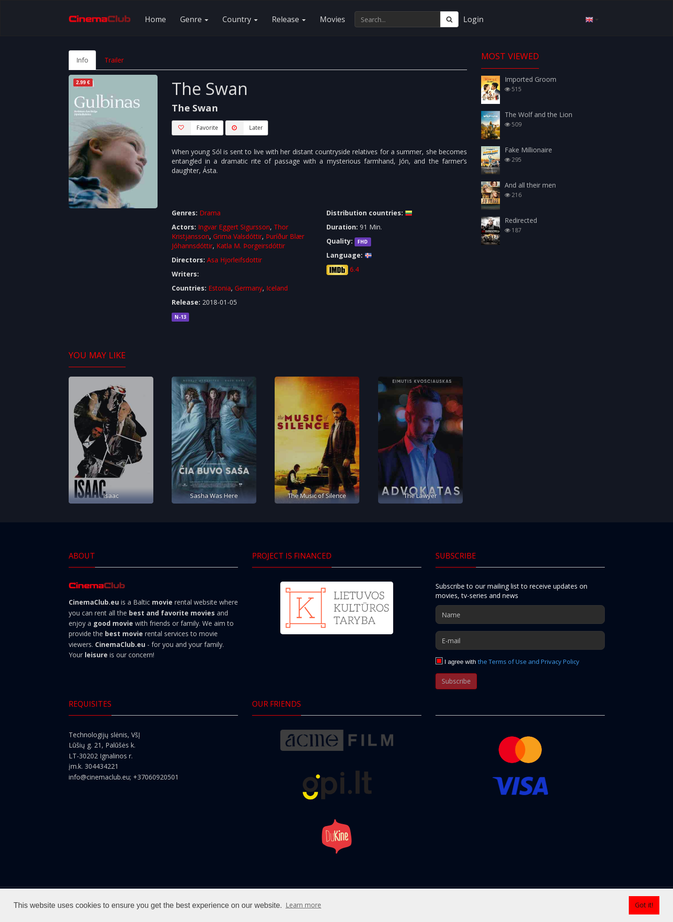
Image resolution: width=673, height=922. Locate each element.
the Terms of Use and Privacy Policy (528, 661)
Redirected (521, 220)
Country (240, 19)
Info (82, 59)
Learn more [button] (303, 904)
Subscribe (456, 681)
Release (289, 19)
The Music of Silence (317, 495)
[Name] (520, 614)
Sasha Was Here (214, 495)
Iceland (277, 288)
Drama (210, 212)
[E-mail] (520, 640)
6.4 (354, 269)
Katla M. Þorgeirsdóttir (250, 245)
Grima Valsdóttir (237, 236)
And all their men (530, 185)
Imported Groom (530, 79)
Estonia (219, 288)
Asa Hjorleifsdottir (234, 259)
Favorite (195, 127)
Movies (332, 19)
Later (244, 127)
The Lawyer (420, 495)
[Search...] (398, 19)
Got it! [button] (644, 904)
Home (155, 19)
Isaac (111, 495)
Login (473, 19)
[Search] (449, 19)
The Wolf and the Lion (538, 114)
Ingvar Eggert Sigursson (234, 226)
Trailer (114, 59)
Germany (248, 288)
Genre (194, 19)
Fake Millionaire (528, 149)
